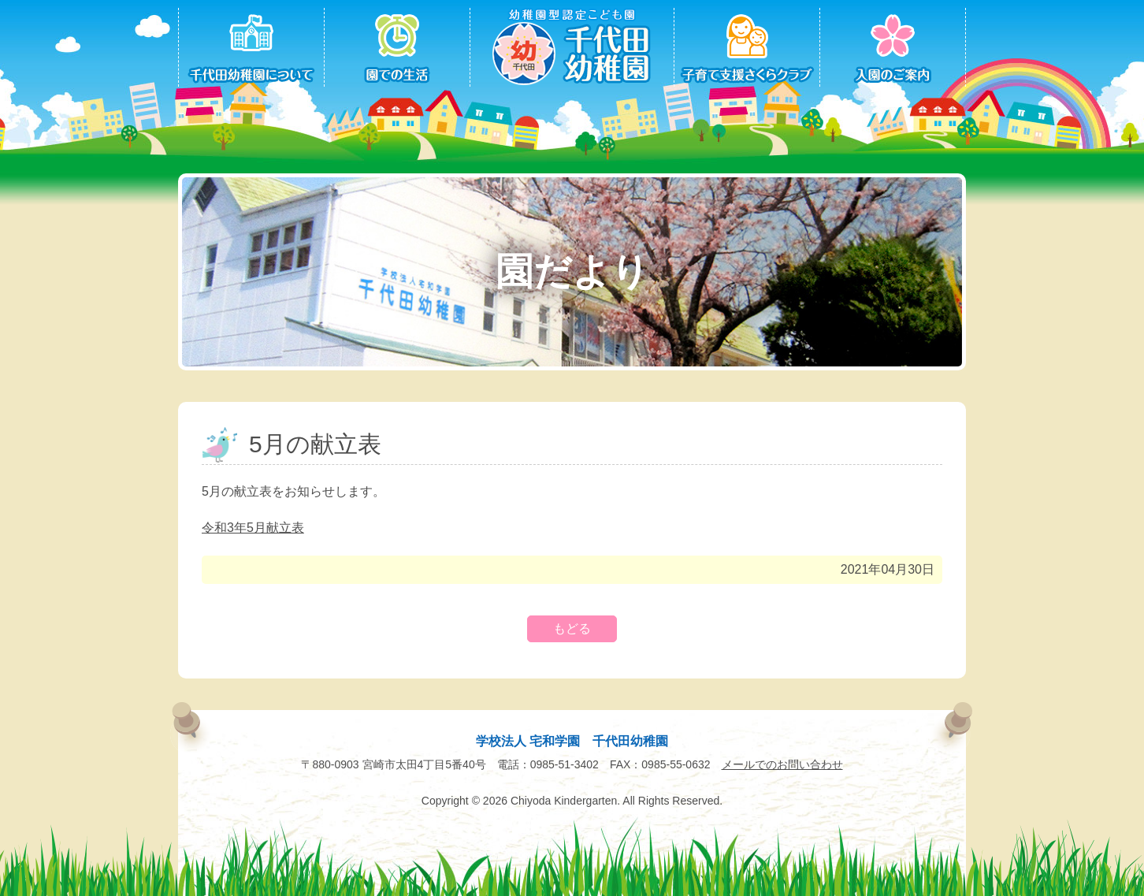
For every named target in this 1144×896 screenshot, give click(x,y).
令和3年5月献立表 (253, 527)
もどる (572, 628)
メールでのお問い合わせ (782, 764)
